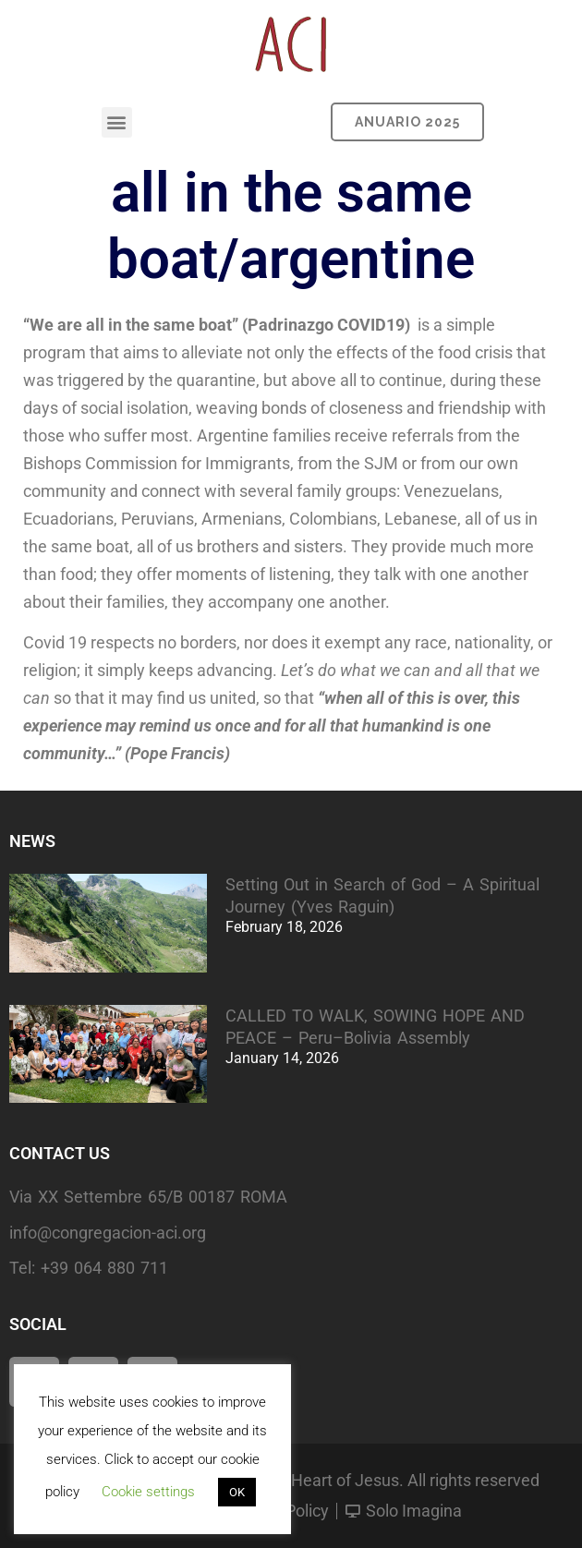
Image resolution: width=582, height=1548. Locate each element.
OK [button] (237, 1492)
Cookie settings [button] (148, 1491)
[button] (117, 122)
